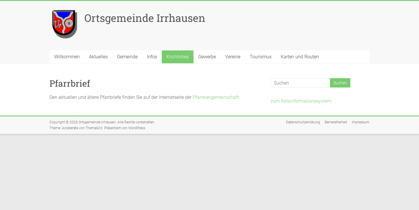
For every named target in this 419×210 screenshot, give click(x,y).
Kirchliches (177, 57)
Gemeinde (127, 57)
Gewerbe (207, 57)
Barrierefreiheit (336, 122)
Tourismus (260, 57)
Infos (152, 57)
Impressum (361, 122)
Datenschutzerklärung (303, 122)
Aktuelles (98, 57)
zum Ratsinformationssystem (301, 101)
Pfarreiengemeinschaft (216, 97)
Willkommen (67, 57)
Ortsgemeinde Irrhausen (144, 18)
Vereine (232, 57)
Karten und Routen (300, 57)
